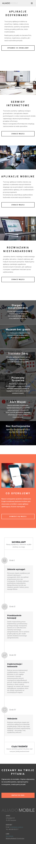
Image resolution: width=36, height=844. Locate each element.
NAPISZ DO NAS (18, 795)
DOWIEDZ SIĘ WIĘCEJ (18, 516)
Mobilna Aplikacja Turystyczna (15, 838)
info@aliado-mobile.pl (16, 827)
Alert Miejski (9, 836)
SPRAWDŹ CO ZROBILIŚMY (18, 48)
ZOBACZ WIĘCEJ (18, 134)
